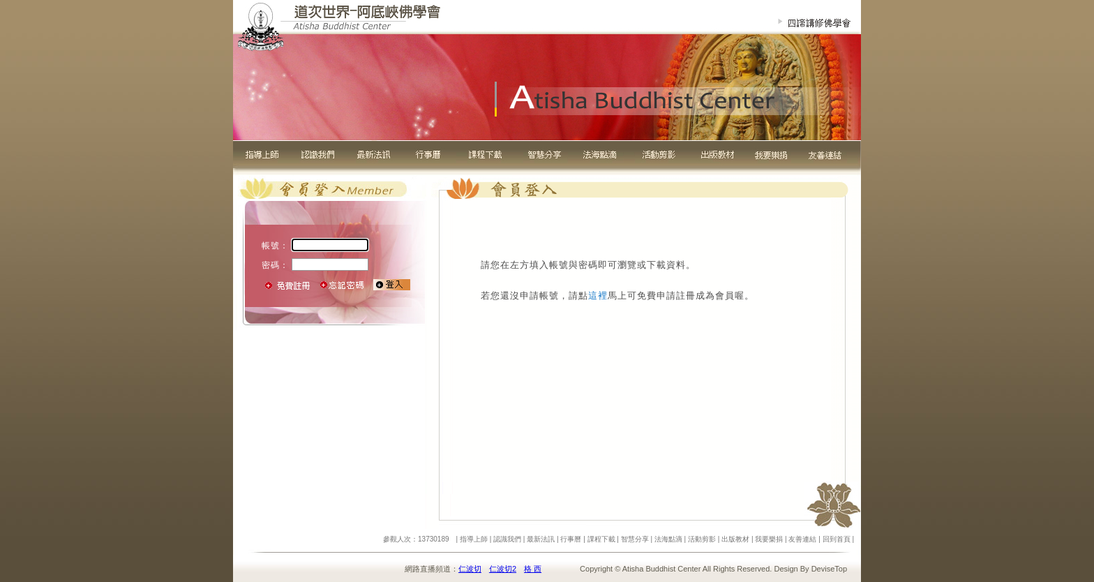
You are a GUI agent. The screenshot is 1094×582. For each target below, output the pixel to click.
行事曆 (570, 539)
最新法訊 (541, 539)
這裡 (598, 295)
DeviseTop (829, 569)
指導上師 (474, 539)
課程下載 (601, 539)
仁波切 (469, 569)
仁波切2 (502, 569)
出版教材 (735, 539)
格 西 (532, 569)
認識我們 (507, 539)
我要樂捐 (769, 539)
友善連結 (802, 539)
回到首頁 (837, 539)
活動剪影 (702, 539)
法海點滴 (668, 539)
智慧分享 (635, 539)
